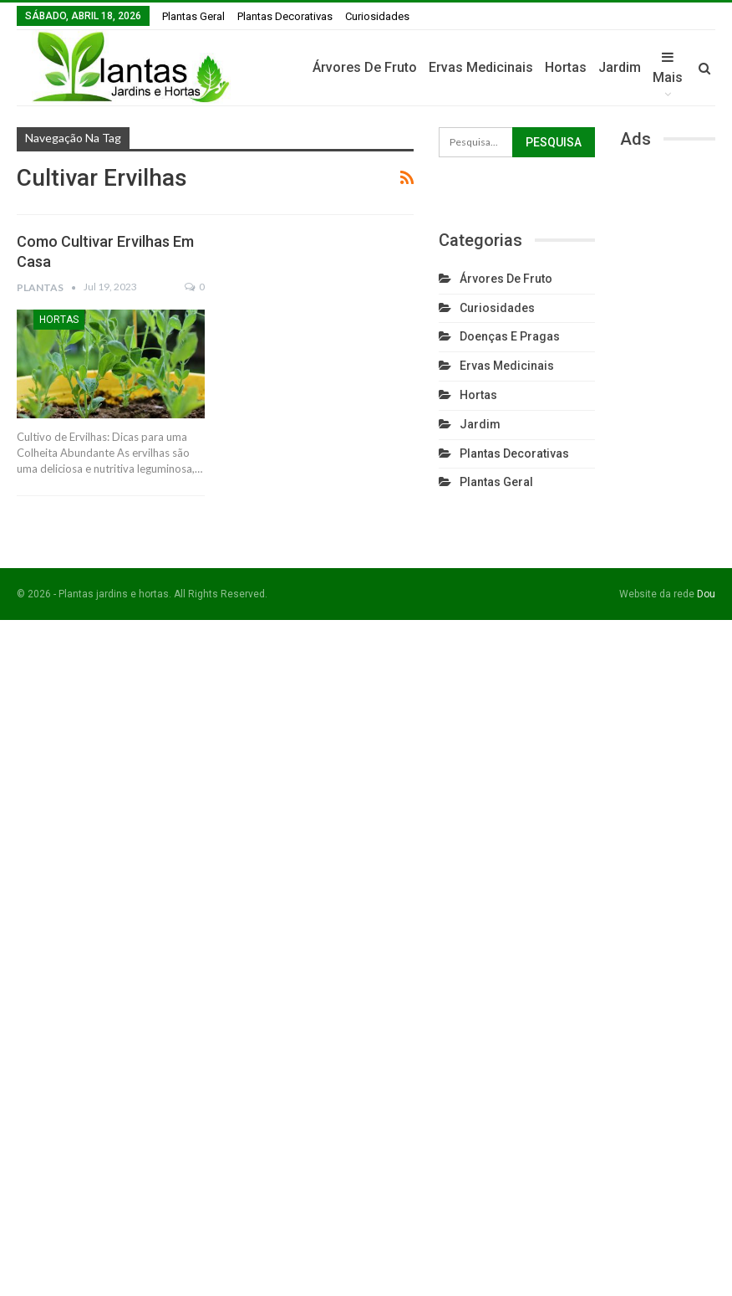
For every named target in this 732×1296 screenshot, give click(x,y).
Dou (706, 594)
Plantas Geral (193, 16)
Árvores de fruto (365, 67)
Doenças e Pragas (510, 336)
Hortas (566, 67)
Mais (668, 67)
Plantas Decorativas (285, 16)
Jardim (619, 67)
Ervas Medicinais (481, 67)
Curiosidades (377, 16)
